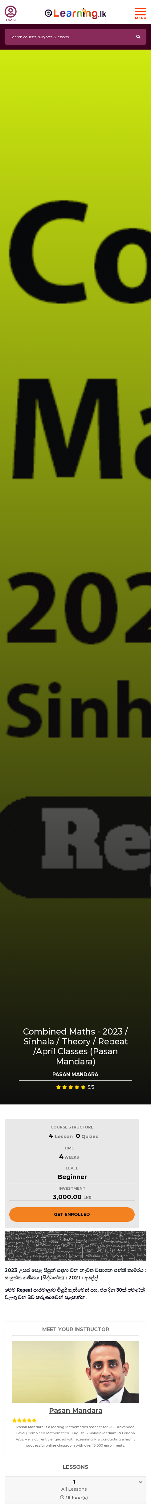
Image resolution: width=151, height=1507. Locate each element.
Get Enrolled (72, 1214)
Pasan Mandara (75, 1410)
